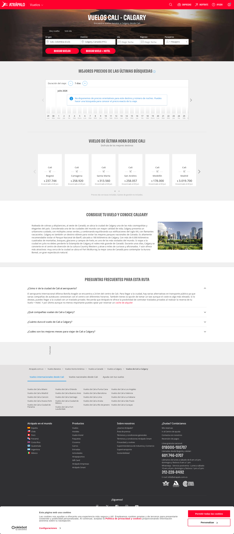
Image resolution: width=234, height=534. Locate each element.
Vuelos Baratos (54, 369)
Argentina (35, 449)
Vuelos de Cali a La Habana (123, 397)
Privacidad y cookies (126, 442)
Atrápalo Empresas (80, 463)
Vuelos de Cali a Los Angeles (123, 389)
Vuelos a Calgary (114, 369)
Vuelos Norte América (74, 369)
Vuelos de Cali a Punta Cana (95, 389)
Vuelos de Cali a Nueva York (39, 401)
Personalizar (209, 522)
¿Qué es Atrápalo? (125, 428)
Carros (75, 446)
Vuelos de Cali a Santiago (66, 397)
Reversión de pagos (170, 439)
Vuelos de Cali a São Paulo (122, 401)
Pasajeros (169, 37)
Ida (118, 37)
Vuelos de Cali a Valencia (122, 393)
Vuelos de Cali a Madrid (37, 393)
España (34, 428)
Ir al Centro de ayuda (171, 431)
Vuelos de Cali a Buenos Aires (68, 393)
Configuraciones (48, 528)
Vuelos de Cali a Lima (92, 397)
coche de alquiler (124, 302)
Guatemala (36, 446)
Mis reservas (167, 428)
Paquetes (76, 438)
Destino (84, 37)
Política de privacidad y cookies (123, 518)
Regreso (143, 37)
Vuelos (75, 428)
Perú (33, 435)
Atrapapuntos (78, 456)
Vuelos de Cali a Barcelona (94, 393)
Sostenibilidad (123, 453)
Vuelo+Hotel (77, 435)
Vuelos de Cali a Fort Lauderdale (64, 408)
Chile (33, 431)
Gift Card (76, 460)
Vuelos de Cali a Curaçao (122, 404)
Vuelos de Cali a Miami (37, 389)
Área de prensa (123, 431)
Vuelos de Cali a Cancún (37, 397)
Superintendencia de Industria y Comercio (135, 446)
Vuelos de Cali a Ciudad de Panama (39, 405)
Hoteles (75, 431)
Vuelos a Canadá (95, 369)
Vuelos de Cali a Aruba (93, 401)
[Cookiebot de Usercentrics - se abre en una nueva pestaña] (19, 528)
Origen (48, 37)
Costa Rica (35, 442)
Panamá (35, 438)
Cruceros (76, 442)
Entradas (76, 449)
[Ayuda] (217, 4)
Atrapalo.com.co (36, 369)
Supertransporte (124, 449)
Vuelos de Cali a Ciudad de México (66, 402)
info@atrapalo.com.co (177, 477)
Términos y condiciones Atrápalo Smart (134, 438)
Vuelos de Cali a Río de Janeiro (96, 404)
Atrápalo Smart (79, 467)
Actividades (77, 453)
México (34, 453)
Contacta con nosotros (172, 435)
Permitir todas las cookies (209, 513)
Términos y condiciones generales (132, 435)
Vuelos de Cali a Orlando (66, 389)
